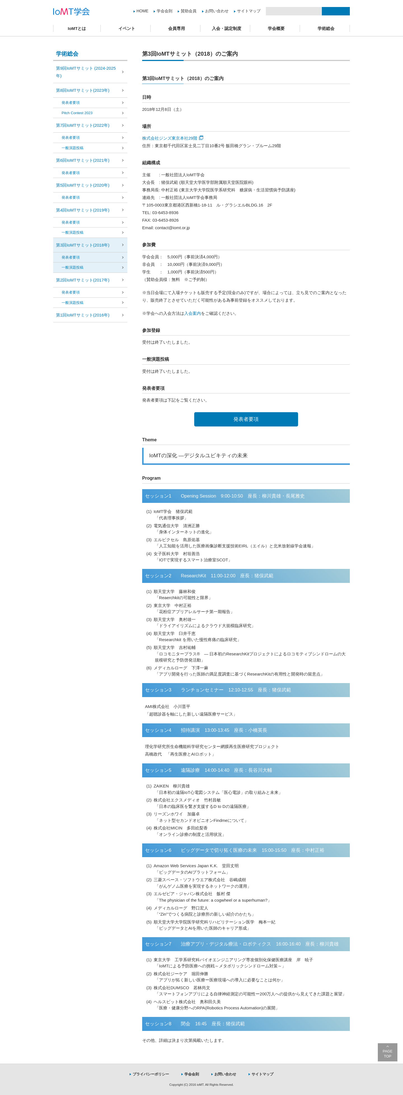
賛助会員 (188, 11)
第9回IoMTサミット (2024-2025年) (86, 72)
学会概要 (276, 28)
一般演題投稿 (72, 148)
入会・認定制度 (226, 28)
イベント (126, 28)
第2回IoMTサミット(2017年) (82, 280)
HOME (142, 11)
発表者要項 (246, 419)
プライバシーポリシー (151, 1074)
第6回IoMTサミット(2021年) (82, 160)
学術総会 (326, 28)
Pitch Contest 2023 (77, 113)
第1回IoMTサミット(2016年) (82, 315)
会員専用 (176, 28)
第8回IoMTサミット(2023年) (82, 90)
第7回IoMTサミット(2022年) (82, 125)
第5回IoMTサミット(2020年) (82, 185)
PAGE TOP (388, 1053)
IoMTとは (77, 28)
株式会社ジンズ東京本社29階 (172, 138)
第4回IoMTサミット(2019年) (82, 210)
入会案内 (192, 313)
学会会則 (164, 11)
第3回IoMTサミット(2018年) (82, 245)
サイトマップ (249, 11)
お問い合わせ (217, 11)
